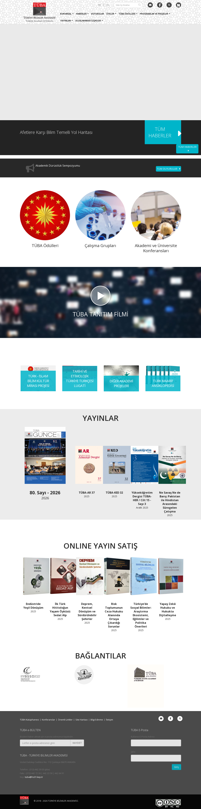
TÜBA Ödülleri (127, 13)
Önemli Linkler (65, 719)
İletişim (109, 719)
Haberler (81, 13)
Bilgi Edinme (97, 719)
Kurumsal (66, 13)
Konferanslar (48, 719)
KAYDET (77, 742)
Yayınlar (65, 20)
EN (108, 5)
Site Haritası (81, 719)
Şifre (133, 751)
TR (99, 5)
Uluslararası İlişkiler (88, 20)
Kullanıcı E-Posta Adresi (143, 736)
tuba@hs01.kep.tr (34, 777)
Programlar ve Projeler (154, 13)
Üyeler (110, 13)
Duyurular (97, 13)
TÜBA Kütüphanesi (29, 719)
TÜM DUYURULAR (168, 168)
